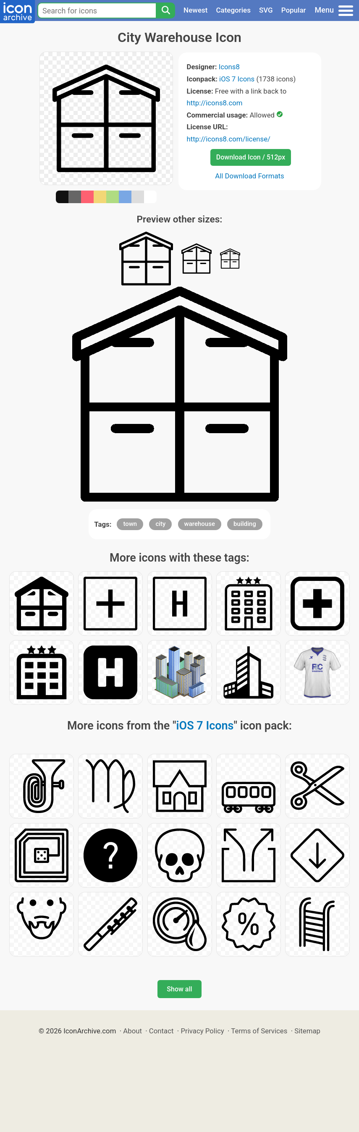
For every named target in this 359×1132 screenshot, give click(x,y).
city (160, 524)
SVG (266, 10)
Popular (293, 10)
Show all (179, 989)
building (244, 524)
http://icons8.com (215, 103)
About (132, 1031)
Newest (195, 10)
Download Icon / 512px (250, 157)
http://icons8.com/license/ (229, 139)
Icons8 (229, 67)
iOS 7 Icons (236, 79)
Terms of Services (259, 1031)
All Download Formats (249, 176)
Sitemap (307, 1031)
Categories (233, 10)
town (130, 524)
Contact (161, 1031)
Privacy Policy (202, 1031)
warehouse (199, 524)
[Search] (165, 10)
